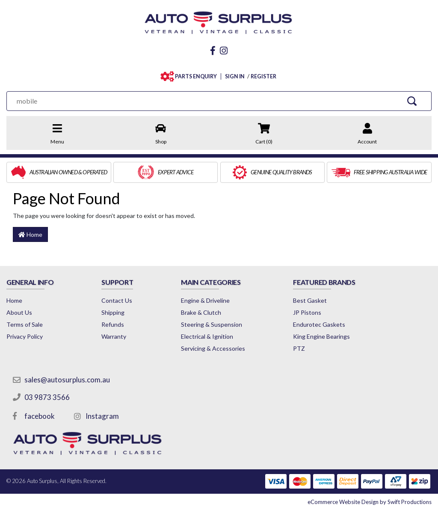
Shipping (112, 312)
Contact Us (116, 300)
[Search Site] (412, 101)
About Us (19, 312)
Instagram (102, 416)
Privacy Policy (24, 336)
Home (30, 234)
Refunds (112, 324)
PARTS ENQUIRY (194, 76)
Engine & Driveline (205, 300)
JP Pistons (307, 312)
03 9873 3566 (47, 397)
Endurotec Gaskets (319, 324)
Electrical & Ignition (207, 336)
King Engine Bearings (321, 336)
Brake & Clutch (201, 312)
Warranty (113, 336)
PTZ (299, 348)
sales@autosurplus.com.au (67, 379)
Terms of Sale (24, 324)
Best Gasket (310, 300)
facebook (39, 416)
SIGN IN (235, 76)
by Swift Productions (370, 501)
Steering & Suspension (211, 324)
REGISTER (263, 76)
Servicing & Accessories (213, 348)
